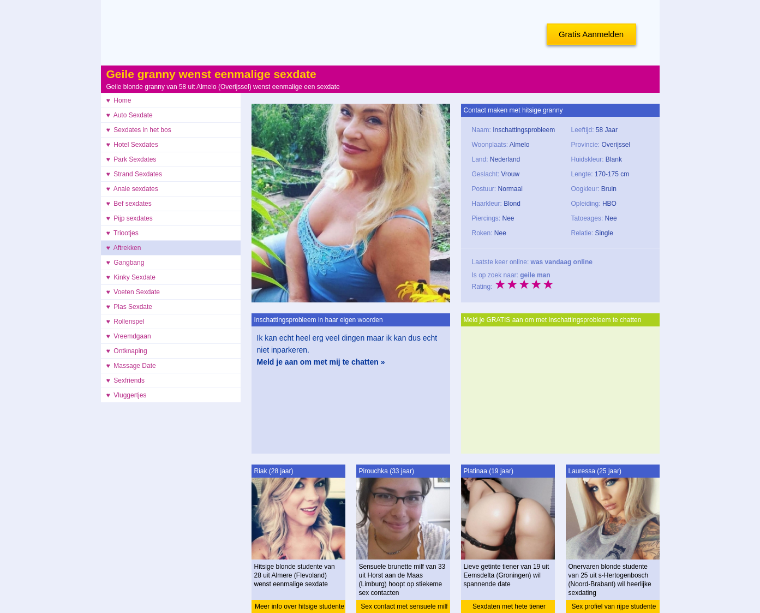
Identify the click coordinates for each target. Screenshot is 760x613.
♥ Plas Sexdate (129, 307)
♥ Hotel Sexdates (132, 144)
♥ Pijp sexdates (129, 218)
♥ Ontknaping (126, 351)
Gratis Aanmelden (591, 34)
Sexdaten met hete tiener (509, 606)
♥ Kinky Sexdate (131, 277)
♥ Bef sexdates (129, 203)
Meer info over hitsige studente (299, 606)
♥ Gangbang (125, 262)
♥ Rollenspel (125, 321)
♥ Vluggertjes (126, 395)
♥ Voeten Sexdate (133, 292)
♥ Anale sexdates (132, 189)
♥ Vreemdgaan (128, 336)
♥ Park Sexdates (131, 159)
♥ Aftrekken (123, 248)
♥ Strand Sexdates (134, 174)
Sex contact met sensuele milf (404, 606)
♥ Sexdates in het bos (138, 130)
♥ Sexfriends (125, 380)
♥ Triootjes (122, 233)
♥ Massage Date (131, 366)
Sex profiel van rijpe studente (614, 606)
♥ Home (118, 100)
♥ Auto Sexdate (129, 115)
